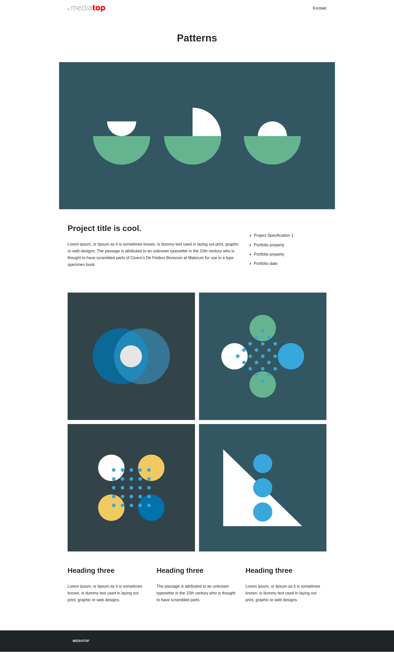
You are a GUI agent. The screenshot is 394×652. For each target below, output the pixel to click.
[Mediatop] (86, 8)
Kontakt (319, 8)
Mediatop (81, 641)
